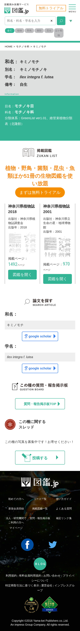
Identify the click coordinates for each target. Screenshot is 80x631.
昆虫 (49, 30)
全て (9, 30)
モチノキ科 (22, 46)
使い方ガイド (64, 498)
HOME (8, 46)
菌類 (39, 30)
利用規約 (11, 575)
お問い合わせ (52, 575)
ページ (16, 265)
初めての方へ (16, 498)
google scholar (42, 336)
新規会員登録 (16, 508)
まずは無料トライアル (39, 192)
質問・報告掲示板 (40, 518)
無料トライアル (51, 8)
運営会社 (46, 585)
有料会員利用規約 (30, 575)
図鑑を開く (22, 274)
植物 (19, 30)
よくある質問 (64, 508)
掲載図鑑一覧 (40, 508)
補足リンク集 (64, 518)
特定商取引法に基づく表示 (22, 585)
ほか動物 (58, 33)
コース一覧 (40, 498)
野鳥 (29, 30)
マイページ (16, 527)
